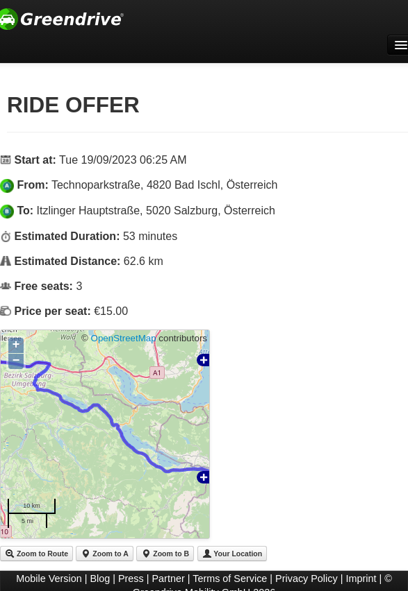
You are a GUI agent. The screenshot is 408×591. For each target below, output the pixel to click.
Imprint (360, 578)
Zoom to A (104, 553)
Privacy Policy (306, 578)
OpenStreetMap (123, 338)
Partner (168, 578)
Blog (100, 578)
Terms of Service (230, 578)
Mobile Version (48, 578)
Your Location (232, 553)
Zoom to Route (36, 553)
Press (131, 578)
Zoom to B (165, 553)
